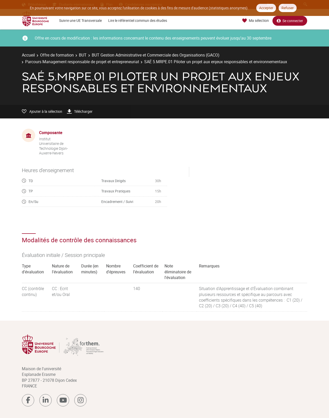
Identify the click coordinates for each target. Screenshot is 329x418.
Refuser (287, 7)
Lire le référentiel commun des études (137, 20)
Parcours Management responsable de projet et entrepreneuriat (82, 61)
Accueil (28, 55)
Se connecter (290, 20)
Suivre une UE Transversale (80, 20)
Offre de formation (57, 55)
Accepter (266, 7)
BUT (83, 55)
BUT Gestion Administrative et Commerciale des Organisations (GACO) (156, 55)
